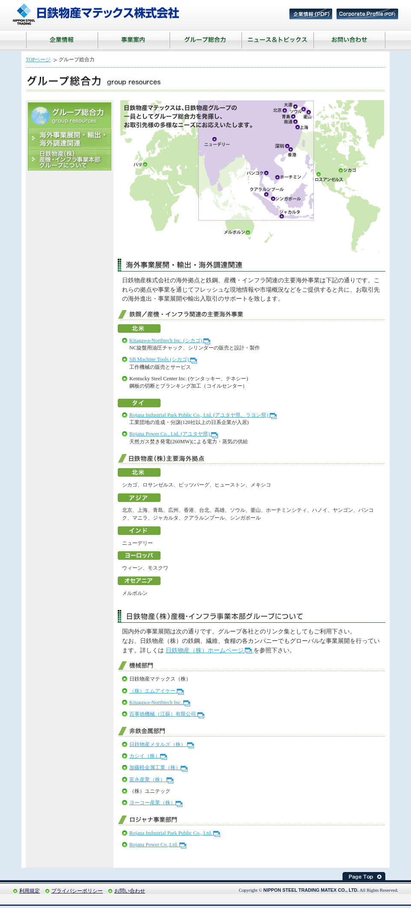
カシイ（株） (148, 756)
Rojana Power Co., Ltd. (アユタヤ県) (173, 434)
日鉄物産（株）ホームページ (209, 650)
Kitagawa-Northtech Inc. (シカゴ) (169, 340)
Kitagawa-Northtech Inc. (159, 702)
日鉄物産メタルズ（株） (161, 744)
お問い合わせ (129, 890)
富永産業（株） (151, 780)
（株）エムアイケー (156, 691)
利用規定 (29, 890)
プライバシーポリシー (77, 890)
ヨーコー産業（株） (155, 803)
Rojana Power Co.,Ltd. (157, 845)
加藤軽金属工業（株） (158, 768)
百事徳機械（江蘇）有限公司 (166, 714)
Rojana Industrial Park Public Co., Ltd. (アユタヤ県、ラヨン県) (203, 415)
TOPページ (38, 60)
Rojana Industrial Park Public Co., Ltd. (174, 833)
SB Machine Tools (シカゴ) (163, 359)
